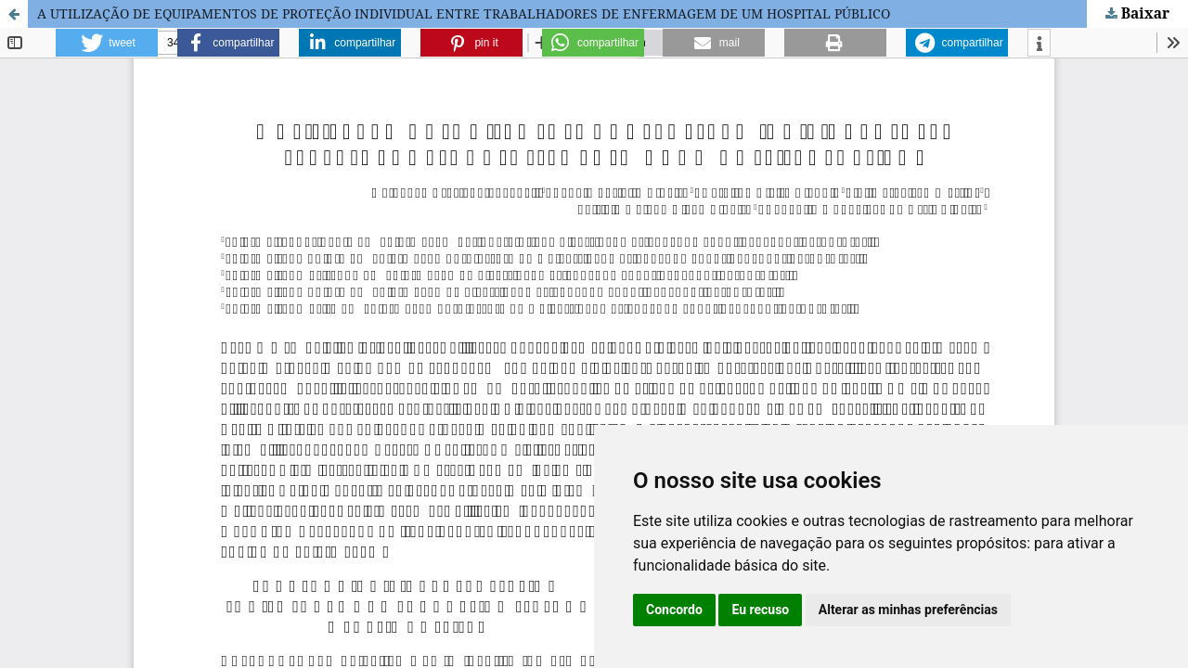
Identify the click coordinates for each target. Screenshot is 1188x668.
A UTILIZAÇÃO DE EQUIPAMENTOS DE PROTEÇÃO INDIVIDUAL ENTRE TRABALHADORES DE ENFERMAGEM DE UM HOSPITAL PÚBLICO (463, 13)
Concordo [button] (674, 609)
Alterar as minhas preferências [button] (908, 609)
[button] (107, 43)
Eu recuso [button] (760, 609)
